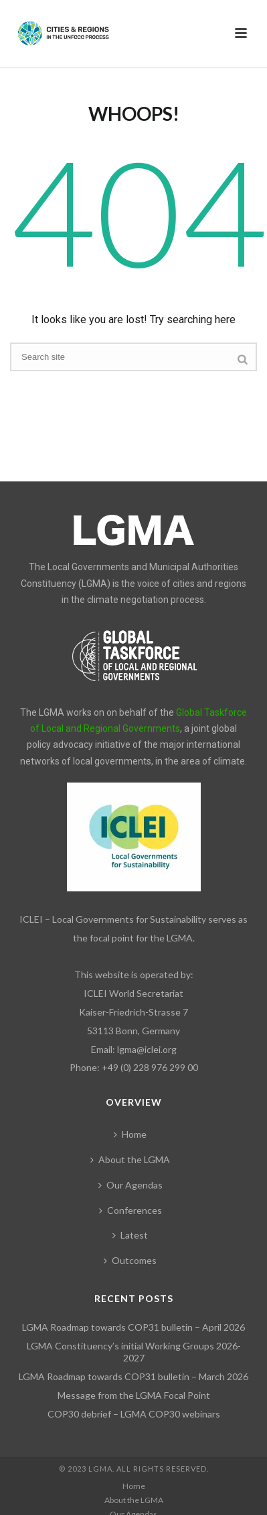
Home (130, 1134)
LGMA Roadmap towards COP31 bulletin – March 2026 (133, 1376)
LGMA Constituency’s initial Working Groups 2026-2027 (134, 1351)
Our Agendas (130, 1185)
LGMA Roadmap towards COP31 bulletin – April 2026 (133, 1327)
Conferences (130, 1210)
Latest (130, 1235)
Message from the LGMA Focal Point (134, 1395)
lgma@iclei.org (147, 1049)
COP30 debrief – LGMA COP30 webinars (134, 1414)
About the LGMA (130, 1159)
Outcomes (130, 1260)
